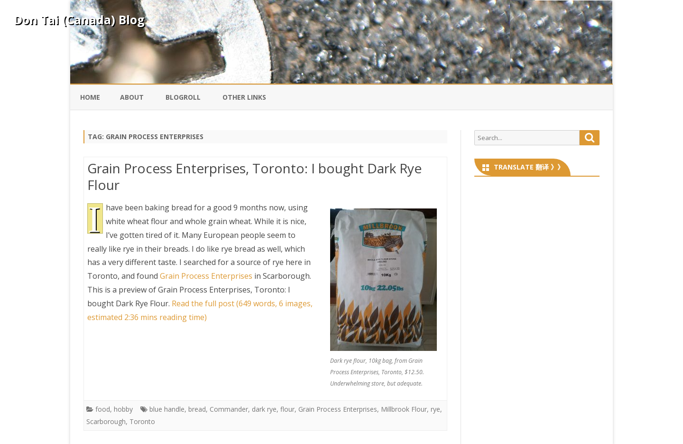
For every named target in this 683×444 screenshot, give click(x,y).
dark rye (264, 409)
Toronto (142, 421)
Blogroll (183, 97)
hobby (123, 409)
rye (435, 409)
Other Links (244, 97)
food (102, 409)
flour (287, 409)
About (132, 97)
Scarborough (106, 421)
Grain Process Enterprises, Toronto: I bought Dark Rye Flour (254, 176)
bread (197, 409)
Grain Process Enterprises (206, 276)
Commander (229, 409)
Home (90, 97)
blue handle (167, 409)
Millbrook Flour (404, 409)
